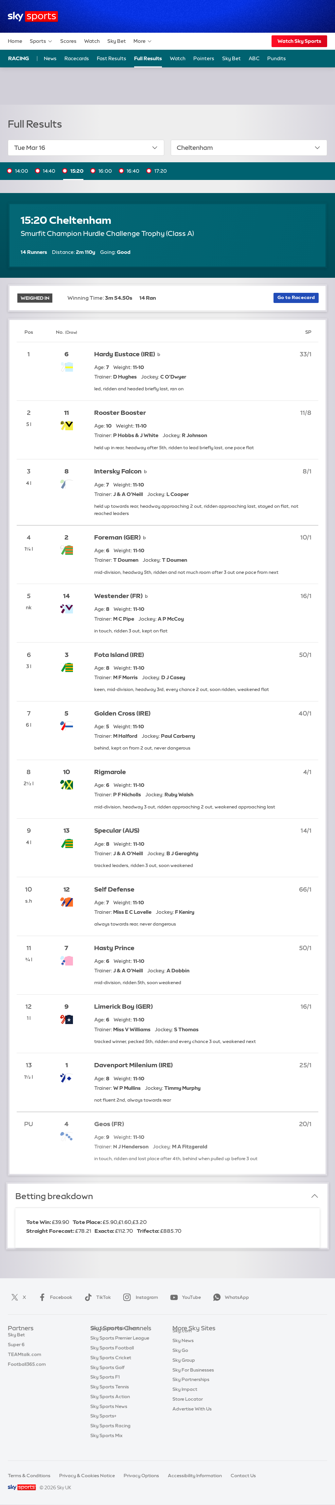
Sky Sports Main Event (114, 1338)
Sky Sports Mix (106, 1445)
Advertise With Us (192, 1416)
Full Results (148, 58)
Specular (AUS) (116, 830)
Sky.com (182, 1338)
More (142, 41)
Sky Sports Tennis (109, 1396)
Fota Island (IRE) (119, 655)
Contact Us (243, 1475)
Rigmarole (110, 772)
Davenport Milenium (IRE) (133, 1065)
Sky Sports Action (110, 1406)
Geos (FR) (109, 1124)
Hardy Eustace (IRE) (124, 354)
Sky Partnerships (190, 1387)
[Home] (33, 16)
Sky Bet (116, 41)
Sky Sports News (108, 1416)
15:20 (76, 170)
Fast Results (111, 58)
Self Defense (114, 889)
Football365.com (27, 1367)
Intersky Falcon (118, 471)
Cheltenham (249, 147)
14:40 (49, 170)
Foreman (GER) (117, 537)
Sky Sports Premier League (119, 1348)
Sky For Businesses (193, 1377)
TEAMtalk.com (24, 1357)
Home (15, 41)
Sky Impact (184, 1396)
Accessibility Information (195, 1475)
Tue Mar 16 (86, 147)
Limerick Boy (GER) (123, 1006)
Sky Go (180, 1357)
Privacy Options (141, 1475)
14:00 (21, 170)
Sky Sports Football (112, 1357)
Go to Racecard (296, 297)
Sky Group (183, 1367)
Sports (41, 41)
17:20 (160, 170)
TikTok (96, 1297)
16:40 (133, 170)
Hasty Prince (114, 948)
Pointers (203, 58)
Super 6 (16, 1348)
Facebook (54, 1297)
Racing (18, 58)
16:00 (105, 170)
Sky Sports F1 (105, 1387)
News (50, 58)
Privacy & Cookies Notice (87, 1475)
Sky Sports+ (103, 1426)
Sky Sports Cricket (110, 1367)
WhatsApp (229, 1297)
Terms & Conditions (29, 1475)
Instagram (139, 1297)
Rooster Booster (120, 413)
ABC (254, 58)
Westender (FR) (118, 596)
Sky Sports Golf (107, 1377)
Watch (92, 41)
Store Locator (187, 1406)
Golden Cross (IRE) (122, 713)
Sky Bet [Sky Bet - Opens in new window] (231, 58)
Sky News (183, 1348)
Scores (68, 41)
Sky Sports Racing (110, 1435)
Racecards (76, 58)
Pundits (276, 58)
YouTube (184, 1297)
